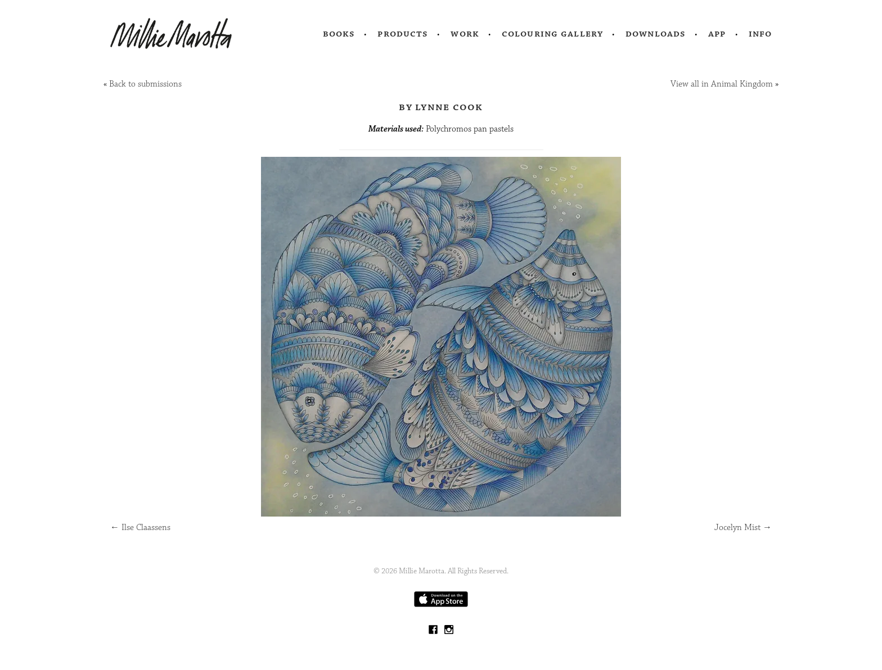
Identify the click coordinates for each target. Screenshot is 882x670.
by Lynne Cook (441, 107)
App (717, 34)
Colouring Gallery (552, 34)
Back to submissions (145, 84)
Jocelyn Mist (743, 527)
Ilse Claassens (140, 527)
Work (465, 34)
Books (339, 34)
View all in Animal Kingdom (721, 84)
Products (402, 34)
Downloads (656, 34)
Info (760, 34)
